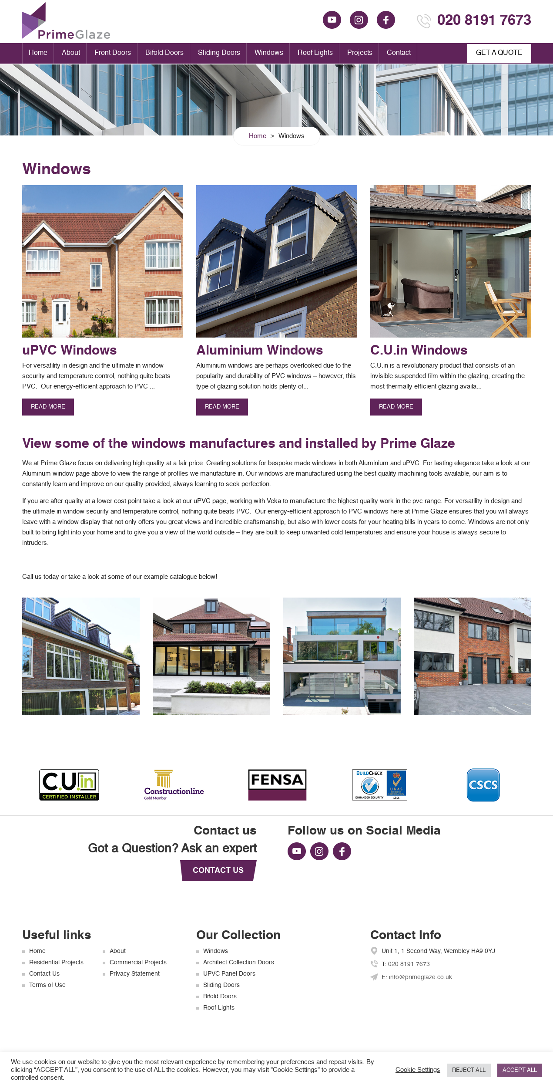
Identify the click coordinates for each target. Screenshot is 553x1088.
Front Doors (112, 53)
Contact (399, 53)
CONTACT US (218, 871)
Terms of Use (47, 985)
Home (38, 53)
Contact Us (44, 974)
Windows (269, 53)
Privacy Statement (135, 974)
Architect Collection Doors (238, 963)
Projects (359, 53)
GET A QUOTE (499, 53)
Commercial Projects (138, 963)
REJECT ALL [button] (469, 1070)
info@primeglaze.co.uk (420, 977)
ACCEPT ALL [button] (520, 1070)
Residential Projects (56, 963)
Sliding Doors (219, 53)
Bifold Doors (164, 53)
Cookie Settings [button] (417, 1070)
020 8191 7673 (484, 21)
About (71, 53)
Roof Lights (315, 53)
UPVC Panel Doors (229, 974)
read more (48, 407)
